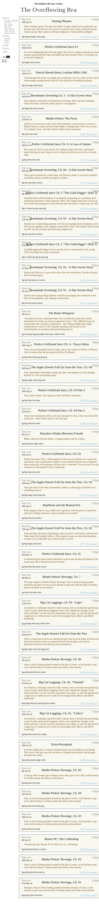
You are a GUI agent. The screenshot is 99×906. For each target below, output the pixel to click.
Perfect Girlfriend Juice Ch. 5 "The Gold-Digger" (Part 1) (61, 244)
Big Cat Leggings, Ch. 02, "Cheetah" (61, 682)
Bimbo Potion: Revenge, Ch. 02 (61, 859)
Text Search (9, 29)
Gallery (5, 48)
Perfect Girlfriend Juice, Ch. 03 (61, 453)
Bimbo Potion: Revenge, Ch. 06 (61, 659)
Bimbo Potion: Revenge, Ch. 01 (61, 882)
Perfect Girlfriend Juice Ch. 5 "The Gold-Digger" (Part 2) (61, 192)
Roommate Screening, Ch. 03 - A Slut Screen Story (61, 218)
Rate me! (26, 19)
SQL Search (9, 31)
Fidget (95, 19)
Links (5, 51)
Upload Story (10, 33)
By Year (7, 27)
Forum (5, 45)
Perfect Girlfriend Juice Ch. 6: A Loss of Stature (61, 144)
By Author (8, 25)
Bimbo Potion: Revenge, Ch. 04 (61, 793)
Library (5, 18)
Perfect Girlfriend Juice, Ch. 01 (61, 553)
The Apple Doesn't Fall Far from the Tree (61, 633)
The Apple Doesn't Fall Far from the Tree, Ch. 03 (61, 482)
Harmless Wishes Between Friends (61, 433)
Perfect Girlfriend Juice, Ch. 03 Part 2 (61, 410)
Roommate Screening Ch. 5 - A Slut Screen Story (61, 95)
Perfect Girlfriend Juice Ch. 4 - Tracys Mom (61, 344)
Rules (6, 40)
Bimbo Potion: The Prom (61, 118)
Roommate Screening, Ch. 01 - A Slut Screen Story (61, 290)
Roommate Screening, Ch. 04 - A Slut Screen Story (61, 169)
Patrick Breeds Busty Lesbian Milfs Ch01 (61, 72)
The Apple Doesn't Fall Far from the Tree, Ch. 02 (61, 528)
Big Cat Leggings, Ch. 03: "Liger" (61, 602)
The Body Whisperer (61, 313)
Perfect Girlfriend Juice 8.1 (61, 46)
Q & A (7, 42)
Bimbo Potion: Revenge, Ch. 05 (61, 770)
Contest (5, 36)
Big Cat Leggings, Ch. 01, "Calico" (61, 713)
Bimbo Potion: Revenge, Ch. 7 (61, 576)
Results (7, 38)
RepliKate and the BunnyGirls (61, 505)
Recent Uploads (11, 21)
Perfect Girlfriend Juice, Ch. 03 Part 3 (61, 390)
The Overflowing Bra (48, 9)
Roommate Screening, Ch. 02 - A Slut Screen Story (61, 267)
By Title (7, 23)
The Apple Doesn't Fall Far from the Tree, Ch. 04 (61, 367)
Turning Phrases (62, 21)
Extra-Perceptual (61, 744)
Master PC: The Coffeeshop (61, 839)
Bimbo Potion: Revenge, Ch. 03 (61, 816)
